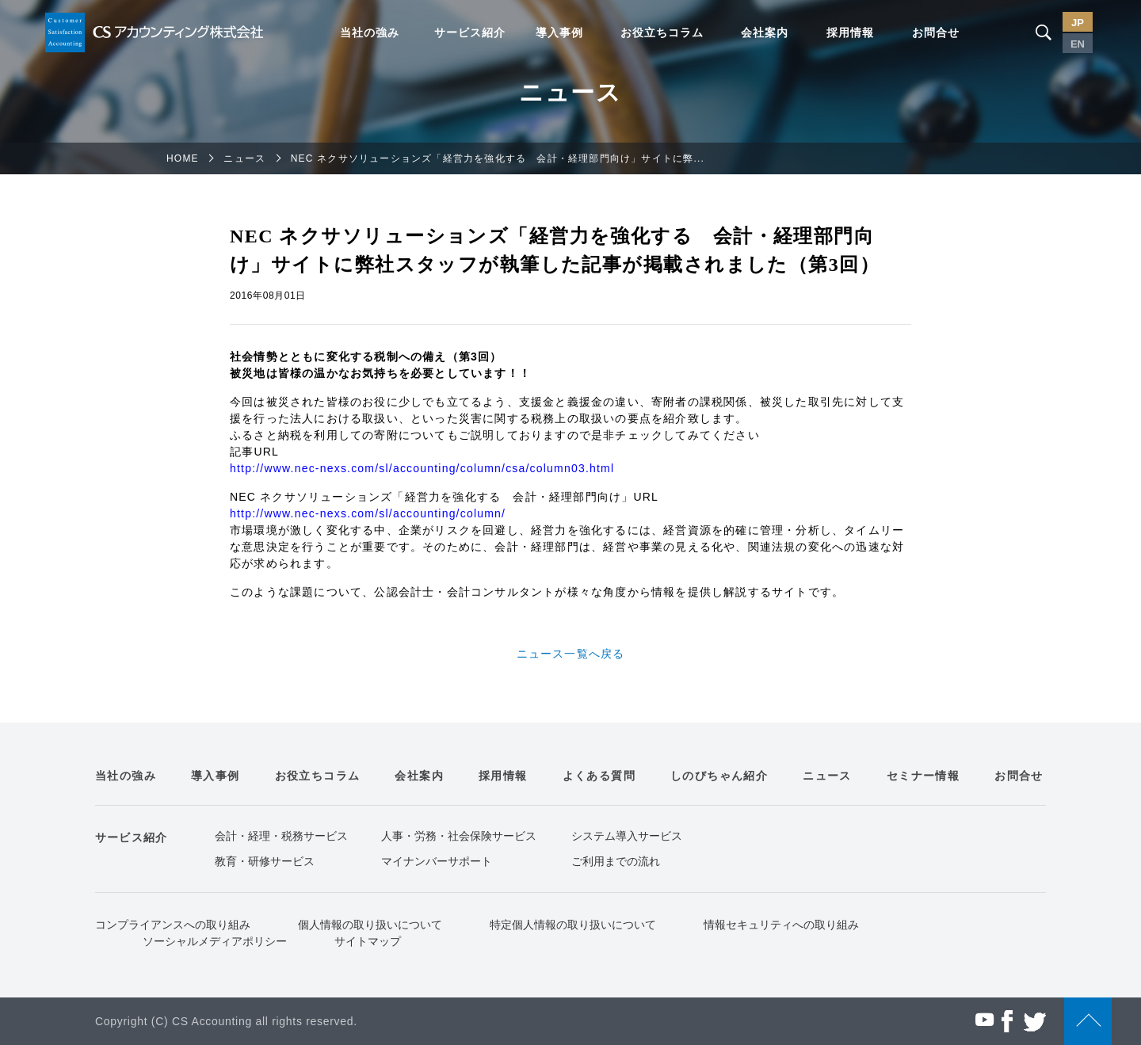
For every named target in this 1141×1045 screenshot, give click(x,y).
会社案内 (764, 32)
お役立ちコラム (662, 32)
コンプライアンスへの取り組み (172, 924)
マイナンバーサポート (436, 861)
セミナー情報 (923, 775)
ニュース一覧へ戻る (571, 653)
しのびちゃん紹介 (719, 775)
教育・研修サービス (265, 861)
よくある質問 (599, 775)
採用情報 (850, 32)
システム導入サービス (626, 836)
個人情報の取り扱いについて (370, 924)
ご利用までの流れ (615, 861)
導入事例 (559, 32)
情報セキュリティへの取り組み (781, 924)
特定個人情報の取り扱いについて (573, 924)
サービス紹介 (470, 32)
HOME (182, 158)
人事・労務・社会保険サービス (458, 836)
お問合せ (936, 32)
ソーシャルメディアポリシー (215, 941)
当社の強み (369, 32)
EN (1077, 44)
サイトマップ (367, 941)
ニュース (244, 158)
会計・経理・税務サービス (281, 836)
